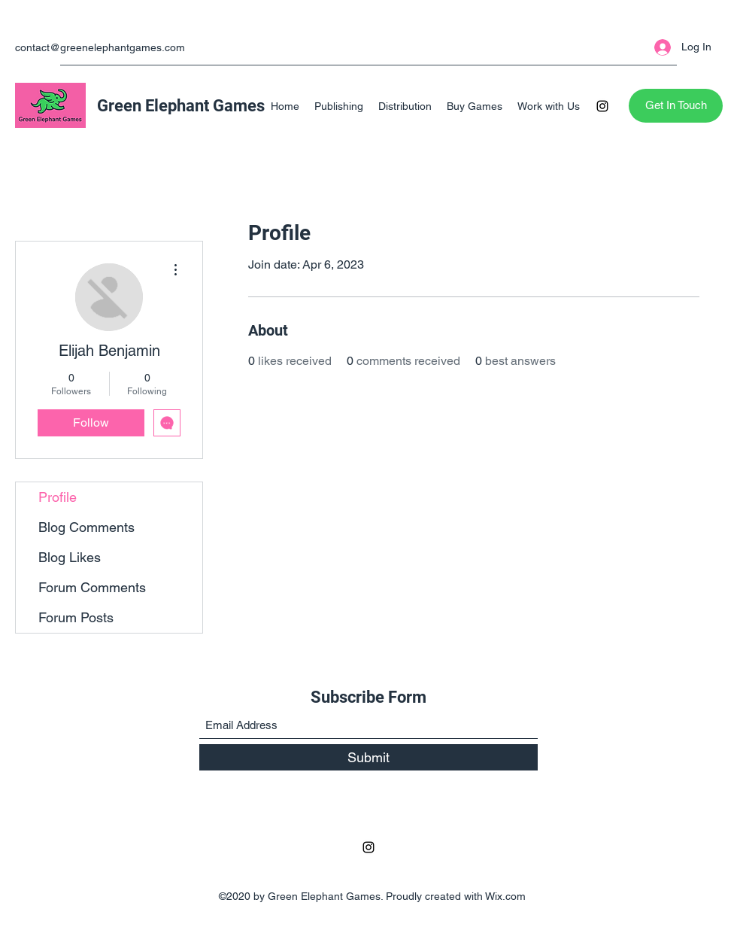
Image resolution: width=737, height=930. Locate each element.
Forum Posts (76, 617)
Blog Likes (69, 557)
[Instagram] (602, 106)
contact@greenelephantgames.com (100, 47)
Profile (57, 497)
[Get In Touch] (676, 106)
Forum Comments (92, 587)
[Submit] (368, 757)
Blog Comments (86, 527)
